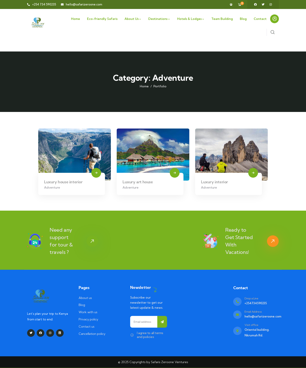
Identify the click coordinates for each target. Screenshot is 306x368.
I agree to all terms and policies (150, 335)
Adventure (52, 187)
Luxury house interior (63, 181)
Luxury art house (138, 181)
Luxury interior (214, 181)
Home (144, 86)
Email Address (253, 311)
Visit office (251, 325)
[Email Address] (237, 314)
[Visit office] (237, 331)
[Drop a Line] (237, 301)
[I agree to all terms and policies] (132, 335)
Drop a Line (251, 298)
